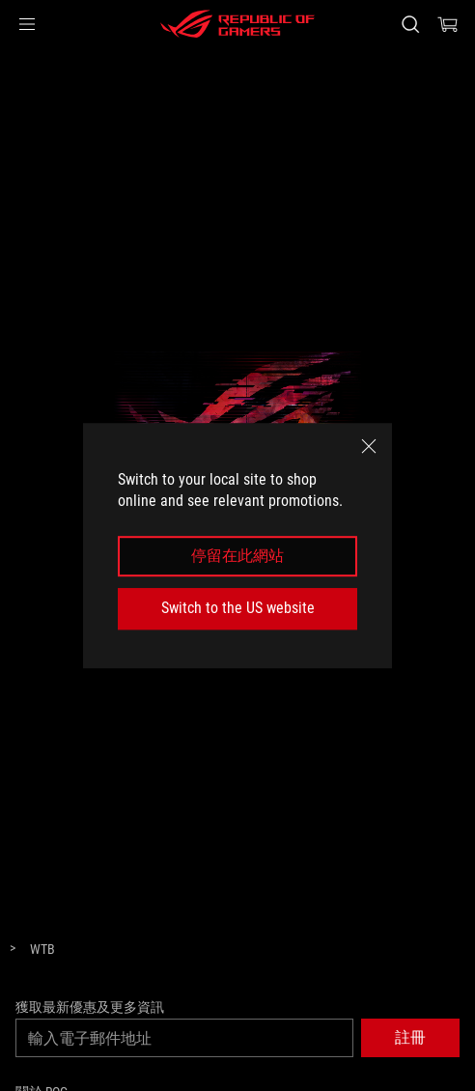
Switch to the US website (238, 608)
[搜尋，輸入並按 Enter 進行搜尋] (410, 24)
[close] (368, 446)
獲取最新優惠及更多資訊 (89, 1007)
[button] (27, 24)
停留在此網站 (237, 555)
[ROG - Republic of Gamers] (237, 24)
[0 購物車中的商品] (448, 24)
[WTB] (42, 950)
